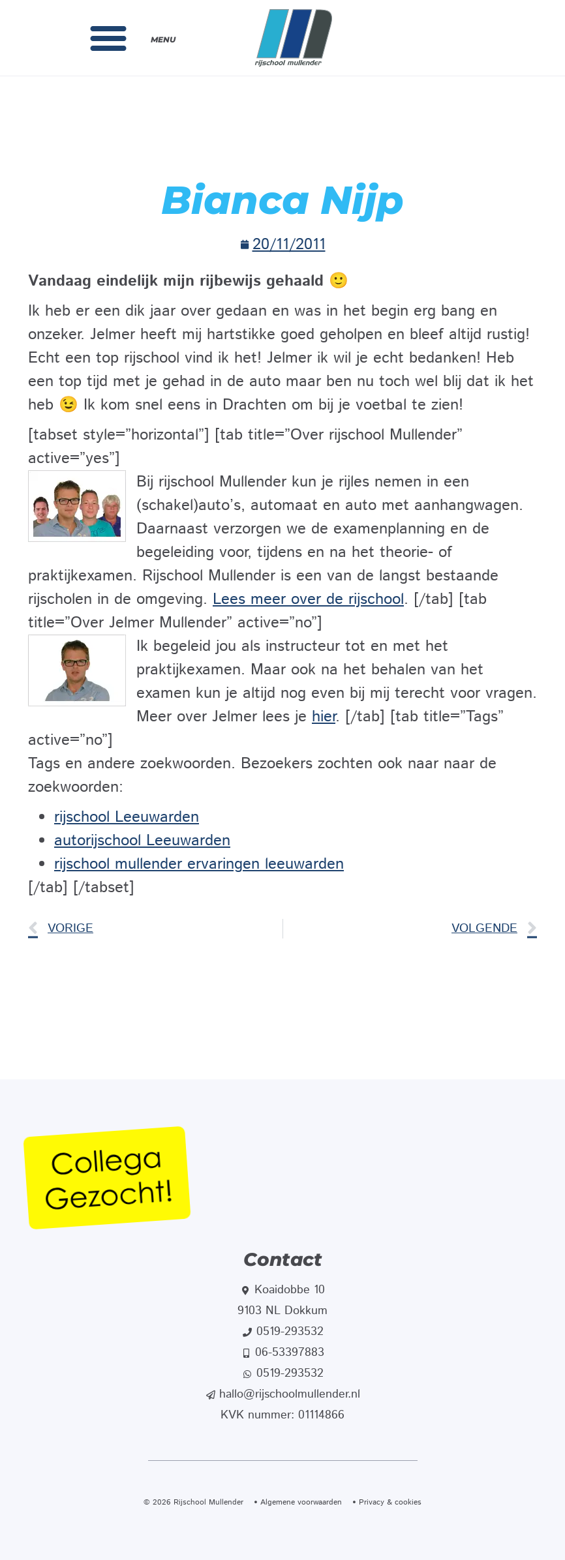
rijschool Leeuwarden (126, 817)
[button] (108, 37)
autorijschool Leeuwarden (142, 841)
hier (323, 717)
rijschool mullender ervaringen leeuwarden (199, 864)
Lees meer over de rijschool (308, 599)
